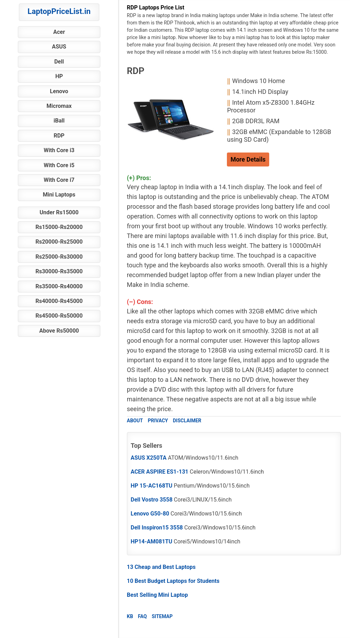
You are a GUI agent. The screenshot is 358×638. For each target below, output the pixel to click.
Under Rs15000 (59, 212)
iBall (58, 120)
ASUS (59, 46)
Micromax (59, 106)
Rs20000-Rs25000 (59, 241)
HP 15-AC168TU (151, 485)
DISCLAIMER (187, 420)
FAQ (142, 616)
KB (130, 616)
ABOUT (135, 420)
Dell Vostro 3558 (152, 499)
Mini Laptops (59, 194)
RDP (58, 135)
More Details (247, 159)
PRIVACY (158, 420)
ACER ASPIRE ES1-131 (159, 471)
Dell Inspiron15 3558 (157, 527)
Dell (59, 61)
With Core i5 (59, 165)
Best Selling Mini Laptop (157, 595)
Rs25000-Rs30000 (59, 256)
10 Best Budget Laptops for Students (173, 581)
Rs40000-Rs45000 (59, 301)
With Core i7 (59, 180)
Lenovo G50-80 (150, 513)
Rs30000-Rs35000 (59, 271)
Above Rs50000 (59, 330)
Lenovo (59, 91)
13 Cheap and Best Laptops (161, 567)
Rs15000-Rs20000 (59, 227)
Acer (59, 32)
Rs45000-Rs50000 (59, 315)
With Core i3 (59, 150)
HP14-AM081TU (151, 541)
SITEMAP (162, 616)
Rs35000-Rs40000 (59, 286)
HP (59, 76)
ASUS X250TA (149, 457)
